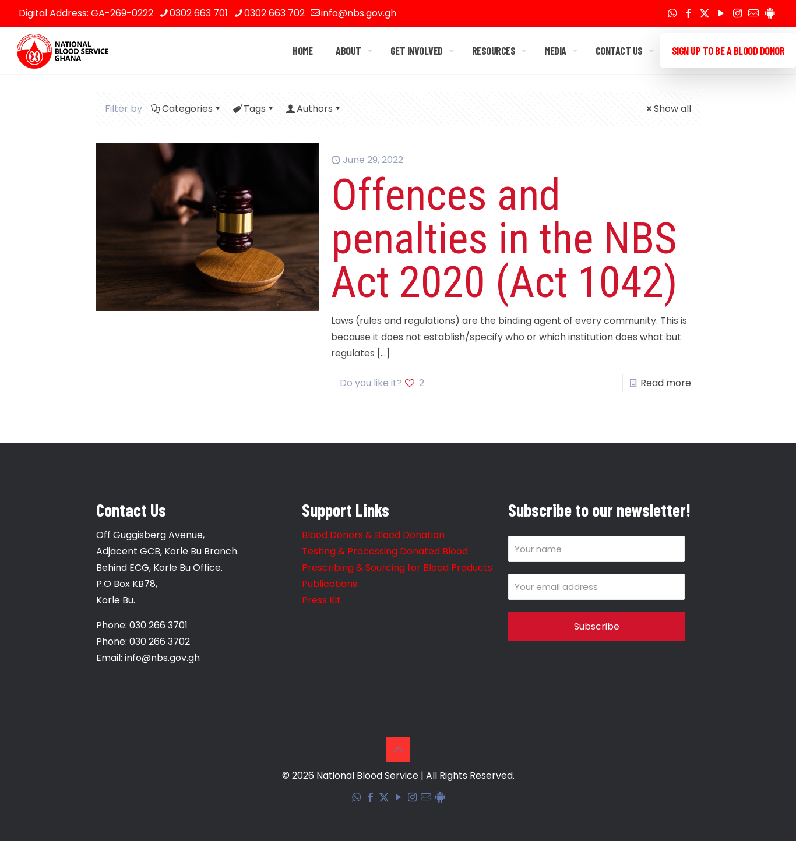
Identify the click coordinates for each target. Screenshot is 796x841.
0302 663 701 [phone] (199, 13)
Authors (314, 108)
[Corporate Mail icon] (753, 14)
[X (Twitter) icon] (704, 14)
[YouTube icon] (721, 14)
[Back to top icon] (398, 749)
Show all (667, 108)
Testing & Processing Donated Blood (385, 551)
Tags (254, 108)
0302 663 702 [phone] (274, 13)
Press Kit (321, 600)
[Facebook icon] (688, 14)
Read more (665, 383)
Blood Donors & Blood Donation (373, 535)
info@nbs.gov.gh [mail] (358, 13)
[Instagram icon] (737, 14)
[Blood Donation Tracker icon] (770, 14)
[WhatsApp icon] (672, 14)
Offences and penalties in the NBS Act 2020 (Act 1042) (504, 238)
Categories (186, 108)
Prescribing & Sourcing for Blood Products (397, 567)
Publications (329, 584)
